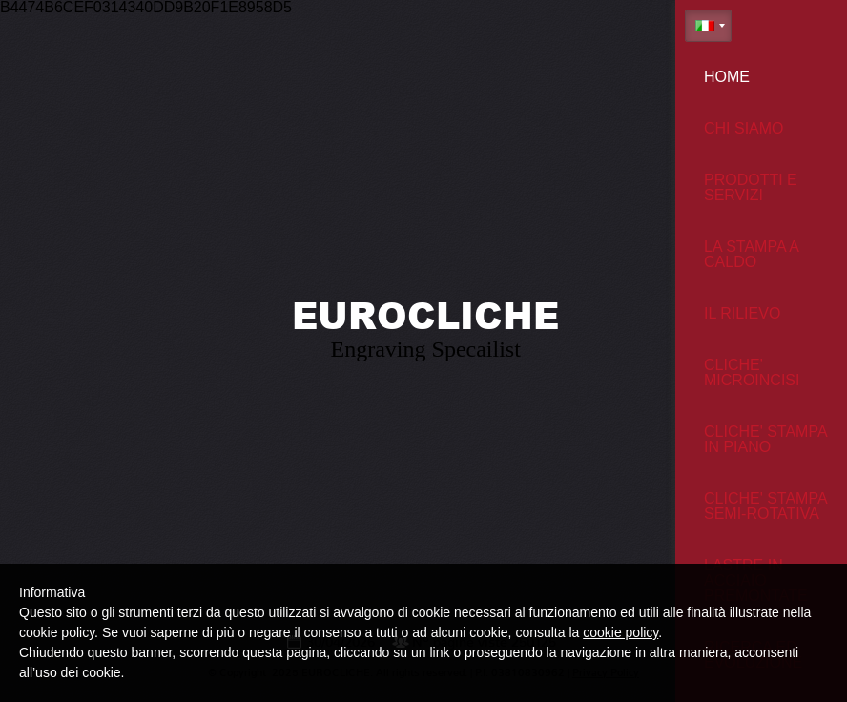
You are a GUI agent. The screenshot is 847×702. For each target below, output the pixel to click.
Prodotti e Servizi (750, 187)
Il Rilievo (742, 313)
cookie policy (620, 632)
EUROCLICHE (425, 315)
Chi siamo (744, 128)
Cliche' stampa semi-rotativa (765, 506)
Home (727, 77)
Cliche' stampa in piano (765, 439)
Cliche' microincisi (751, 372)
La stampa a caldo (751, 254)
